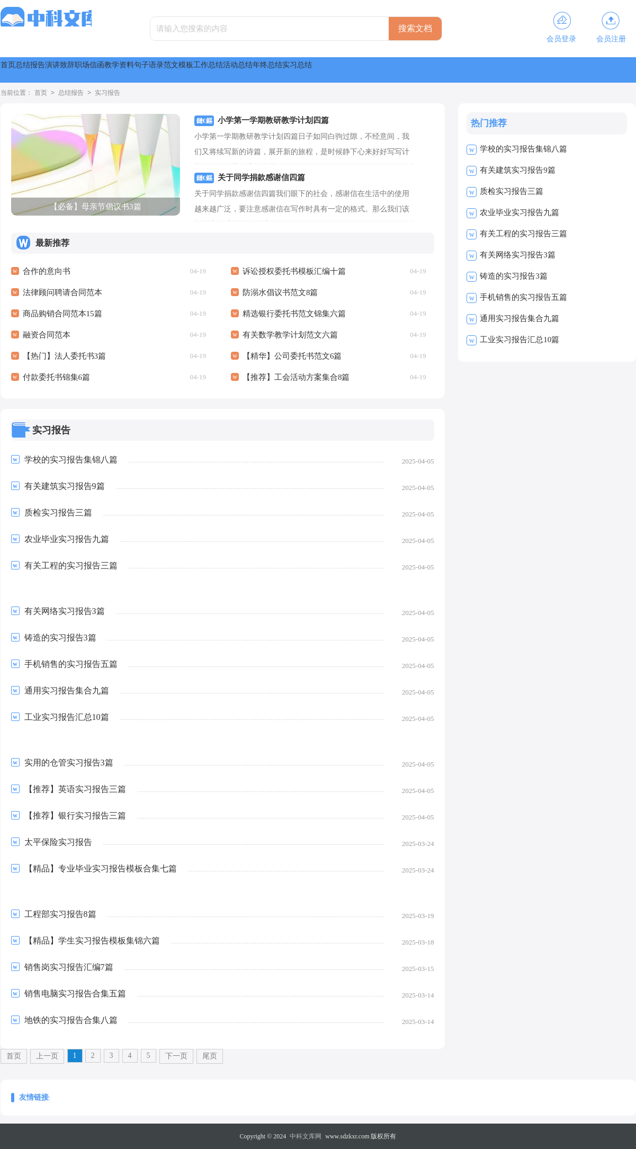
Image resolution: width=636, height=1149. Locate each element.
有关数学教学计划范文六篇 (290, 335)
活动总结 (470, 69)
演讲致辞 (127, 69)
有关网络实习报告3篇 (518, 255)
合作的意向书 (46, 271)
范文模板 (355, 69)
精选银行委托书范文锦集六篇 (294, 313)
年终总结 (527, 69)
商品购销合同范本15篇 (62, 313)
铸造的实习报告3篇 (514, 276)
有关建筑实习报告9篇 (518, 170)
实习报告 (107, 93)
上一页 (47, 1056)
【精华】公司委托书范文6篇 (292, 356)
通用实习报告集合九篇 (519, 318)
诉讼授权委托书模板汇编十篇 (294, 271)
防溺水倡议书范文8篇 (280, 292)
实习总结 (584, 69)
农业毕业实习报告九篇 (519, 212)
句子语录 (298, 69)
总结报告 (69, 69)
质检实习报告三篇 (511, 191)
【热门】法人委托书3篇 (64, 356)
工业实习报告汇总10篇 (519, 339)
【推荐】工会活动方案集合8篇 (296, 377)
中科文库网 (305, 1136)
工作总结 (412, 69)
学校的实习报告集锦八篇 (523, 149)
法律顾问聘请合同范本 (62, 292)
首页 (20, 69)
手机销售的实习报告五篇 (523, 297)
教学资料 (241, 69)
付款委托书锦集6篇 (57, 377)
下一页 (176, 1056)
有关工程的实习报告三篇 (523, 233)
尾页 (209, 1056)
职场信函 (184, 69)
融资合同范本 (46, 335)
